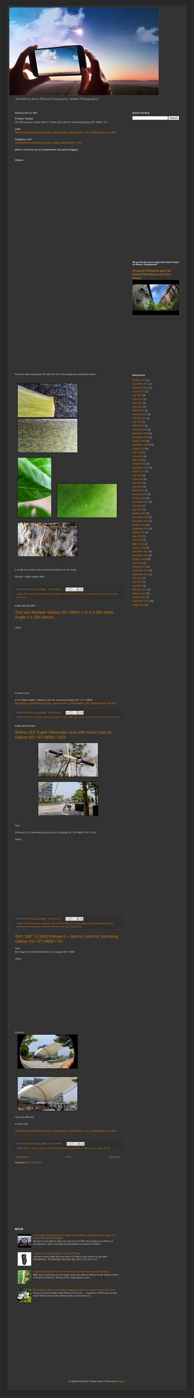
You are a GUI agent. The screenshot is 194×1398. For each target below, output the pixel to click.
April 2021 (137, 407)
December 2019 (140, 433)
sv (93, 717)
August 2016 (138, 532)
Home (69, 1157)
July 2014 (137, 578)
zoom (67, 926)
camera (31, 923)
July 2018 (137, 475)
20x (25, 594)
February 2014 (139, 589)
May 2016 (137, 536)
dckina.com (48, 594)
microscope (91, 594)
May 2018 (137, 483)
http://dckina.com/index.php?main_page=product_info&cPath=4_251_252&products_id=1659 (65, 132)
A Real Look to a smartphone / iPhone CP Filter (56, 1253)
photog (90, 923)
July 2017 (137, 506)
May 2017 (137, 509)
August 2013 (138, 605)
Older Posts (114, 1157)
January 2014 (139, 593)
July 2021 (137, 395)
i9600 (66, 594)
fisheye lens (55, 1148)
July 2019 (137, 452)
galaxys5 (47, 923)
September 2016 (140, 528)
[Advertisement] (68, 1196)
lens (72, 594)
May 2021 (137, 403)
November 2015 (140, 555)
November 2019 (140, 437)
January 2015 (139, 566)
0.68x (26, 717)
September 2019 (140, 444)
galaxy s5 (59, 594)
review (88, 717)
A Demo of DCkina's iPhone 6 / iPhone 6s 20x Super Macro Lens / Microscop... (72, 1271)
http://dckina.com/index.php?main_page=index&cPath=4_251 (48, 142)
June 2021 (137, 399)
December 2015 (140, 551)
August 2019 (138, 448)
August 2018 (138, 471)
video (102, 717)
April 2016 (137, 540)
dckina (39, 594)
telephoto (45, 926)
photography (100, 923)
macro (82, 717)
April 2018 (137, 486)
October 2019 (139, 441)
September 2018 (140, 467)
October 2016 (139, 525)
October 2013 (139, 597)
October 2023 (139, 380)
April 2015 (137, 563)
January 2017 (139, 513)
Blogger (121, 1381)
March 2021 (138, 410)
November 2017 (140, 502)
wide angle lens (113, 717)
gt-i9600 (59, 923)
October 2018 (139, 464)
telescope (55, 926)
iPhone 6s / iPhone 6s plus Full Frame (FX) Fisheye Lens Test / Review (151, 274)
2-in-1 (32, 717)
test (97, 717)
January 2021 (139, 418)
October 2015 (139, 559)
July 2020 (137, 422)
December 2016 (140, 517)
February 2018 (139, 494)
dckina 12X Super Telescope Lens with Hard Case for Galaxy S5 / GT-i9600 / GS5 (63, 734)
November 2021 (140, 387)
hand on (79, 1148)
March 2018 (138, 490)
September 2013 (140, 601)
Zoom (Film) (76, 926)
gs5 (65, 717)
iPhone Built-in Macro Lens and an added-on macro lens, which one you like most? (74, 1290)
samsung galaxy (33, 926)
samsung (102, 594)
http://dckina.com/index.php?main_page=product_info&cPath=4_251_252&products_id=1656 (65, 1130)
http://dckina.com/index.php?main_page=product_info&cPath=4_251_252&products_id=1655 (65, 703)
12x (25, 923)
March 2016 (138, 544)
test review (21, 597)
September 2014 (140, 574)
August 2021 (138, 391)
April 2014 (137, 586)
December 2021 (140, 384)
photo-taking (80, 923)
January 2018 (139, 498)
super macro (112, 594)
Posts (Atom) (35, 1162)
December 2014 (140, 570)
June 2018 (137, 479)
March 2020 (138, 425)
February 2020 (139, 429)
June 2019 (137, 456)
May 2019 (137, 460)
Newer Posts (22, 1157)
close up (31, 594)
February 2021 (139, 414)
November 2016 (140, 521)
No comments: (55, 589)
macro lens (80, 594)
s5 (105, 1148)
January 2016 (139, 547)
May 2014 (137, 582)
